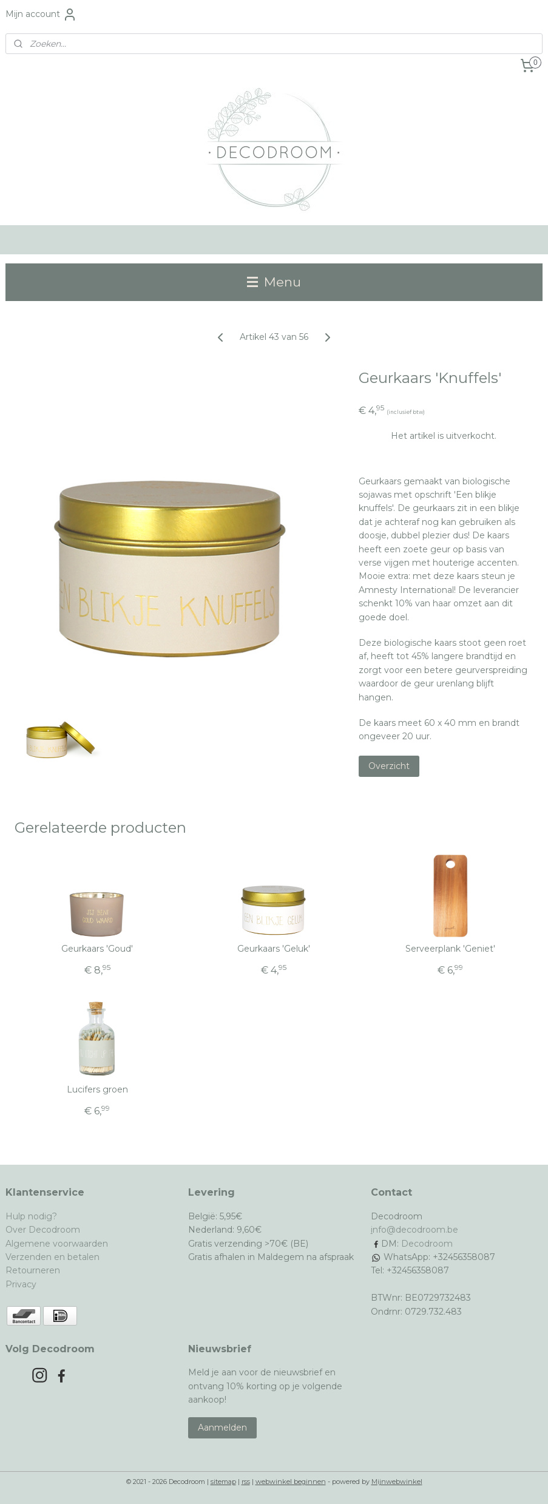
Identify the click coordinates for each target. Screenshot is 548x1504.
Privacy (20, 1284)
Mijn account (41, 14)
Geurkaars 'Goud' (97, 949)
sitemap (223, 1481)
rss (246, 1481)
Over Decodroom (42, 1229)
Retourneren (32, 1270)
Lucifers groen (97, 1090)
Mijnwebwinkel (396, 1481)
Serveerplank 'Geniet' (450, 949)
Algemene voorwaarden (56, 1243)
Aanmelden (222, 1427)
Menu (274, 282)
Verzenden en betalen (52, 1257)
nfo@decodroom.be (415, 1229)
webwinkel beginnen (290, 1481)
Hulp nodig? (31, 1216)
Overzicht (389, 765)
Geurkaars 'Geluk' (273, 949)
